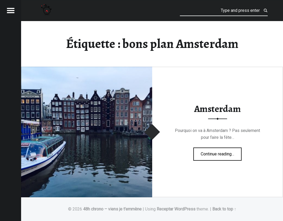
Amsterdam (217, 108)
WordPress (184, 209)
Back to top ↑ (224, 209)
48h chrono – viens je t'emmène (112, 209)
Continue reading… (221, 152)
